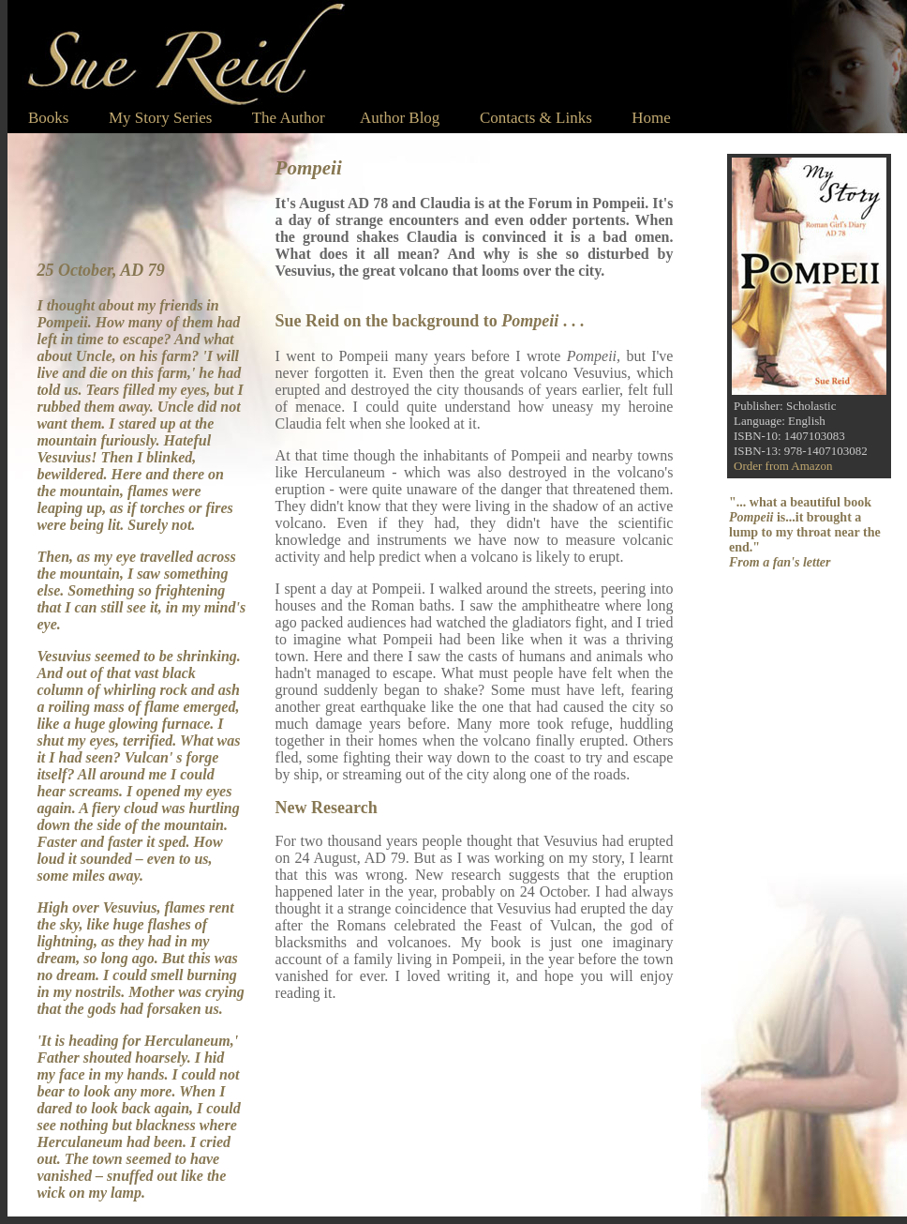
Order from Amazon (783, 466)
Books (48, 118)
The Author (288, 118)
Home (631, 118)
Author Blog (399, 118)
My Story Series (161, 118)
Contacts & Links (536, 118)
